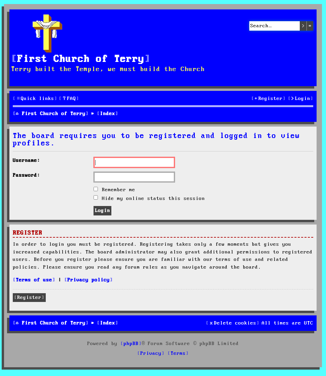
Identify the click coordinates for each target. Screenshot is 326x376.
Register (29, 297)
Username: (26, 160)
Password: (26, 175)
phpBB (131, 343)
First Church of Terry (80, 59)
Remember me (114, 190)
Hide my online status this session (149, 198)
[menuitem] (69, 99)
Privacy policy (88, 280)
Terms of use (34, 280)
